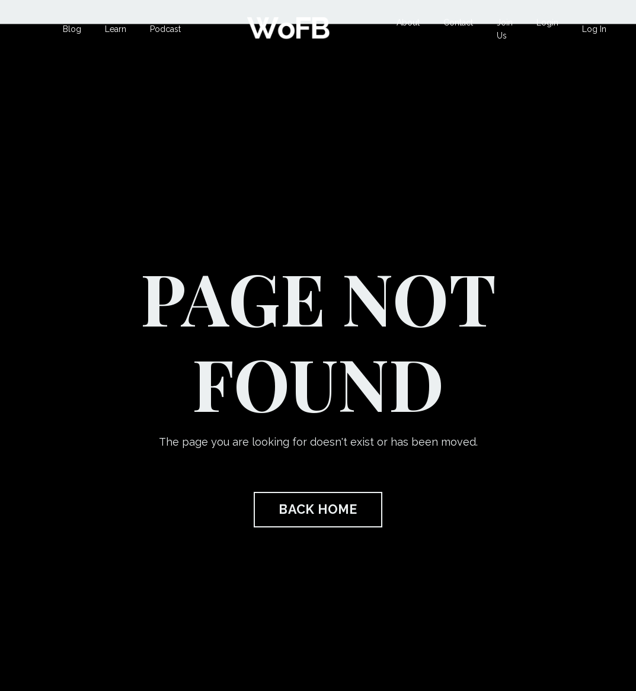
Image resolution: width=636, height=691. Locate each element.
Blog (72, 29)
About (408, 22)
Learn (115, 29)
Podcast (165, 29)
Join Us (505, 29)
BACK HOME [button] (318, 509)
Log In (594, 29)
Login (547, 22)
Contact (458, 22)
